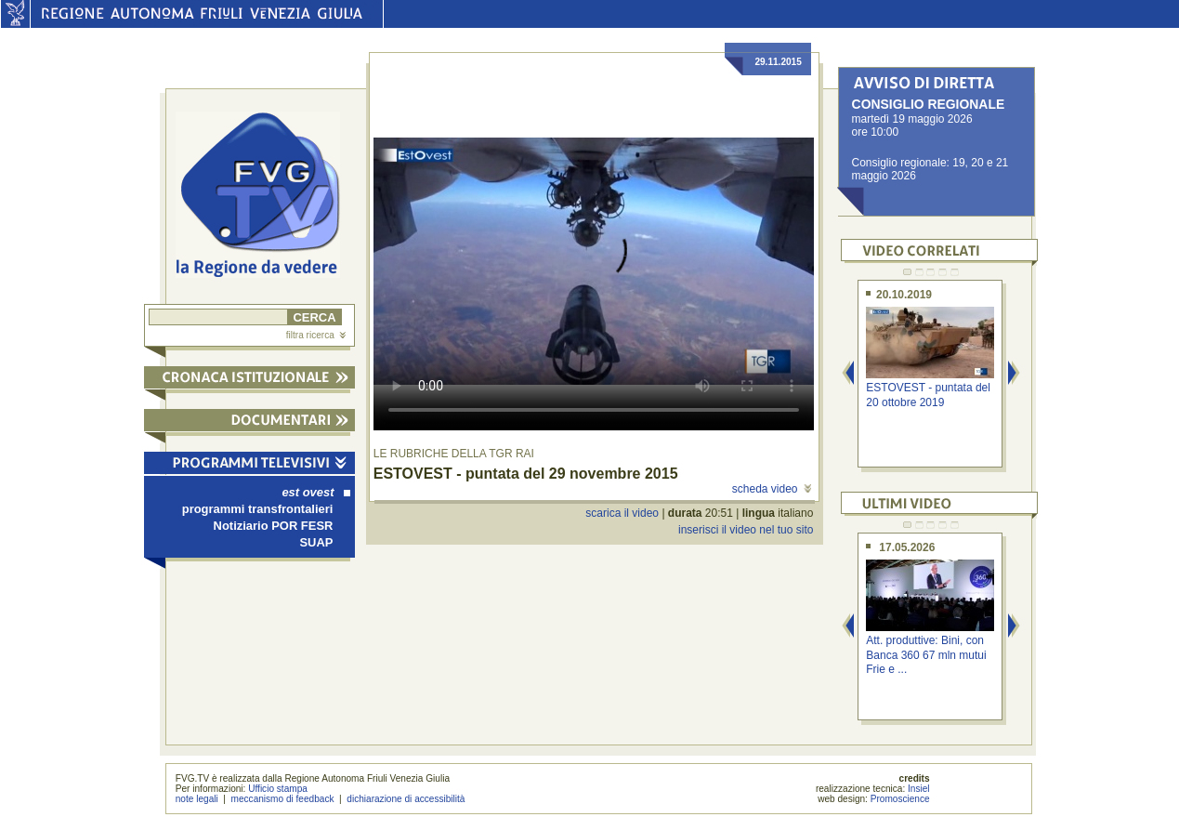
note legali (197, 799)
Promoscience (900, 799)
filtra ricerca (316, 335)
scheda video (771, 488)
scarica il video (622, 513)
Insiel (919, 789)
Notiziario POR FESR (274, 526)
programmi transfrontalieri (258, 509)
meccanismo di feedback (282, 799)
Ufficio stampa (278, 789)
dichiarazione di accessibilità (406, 799)
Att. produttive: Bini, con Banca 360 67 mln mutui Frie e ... (926, 655)
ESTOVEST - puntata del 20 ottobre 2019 (928, 394)
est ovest (315, 492)
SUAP (316, 542)
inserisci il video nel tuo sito (745, 529)
